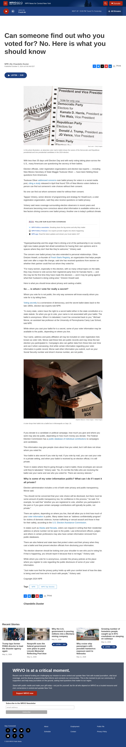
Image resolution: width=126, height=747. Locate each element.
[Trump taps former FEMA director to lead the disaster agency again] (13, 634)
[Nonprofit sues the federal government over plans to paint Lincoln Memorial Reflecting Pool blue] (38, 634)
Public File (100, 726)
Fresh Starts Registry (60, 257)
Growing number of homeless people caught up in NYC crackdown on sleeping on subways (112, 634)
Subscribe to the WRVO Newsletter (21, 703)
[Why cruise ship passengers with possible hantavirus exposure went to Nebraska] (87, 634)
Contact (73, 731)
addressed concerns (47, 180)
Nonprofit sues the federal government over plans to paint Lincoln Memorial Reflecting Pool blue (36, 649)
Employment (75, 726)
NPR (33, 587)
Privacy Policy (102, 731)
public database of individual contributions (67, 439)
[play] (6, 11)
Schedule (47, 731)
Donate (116, 3)
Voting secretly (30, 303)
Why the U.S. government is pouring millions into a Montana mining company (63, 632)
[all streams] (115, 11)
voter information (35, 516)
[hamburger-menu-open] (5, 3)
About (46, 726)
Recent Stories (11, 624)
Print (118, 65)
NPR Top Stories (47, 587)
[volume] (13, 11)
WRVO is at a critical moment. (41, 670)
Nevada (53, 528)
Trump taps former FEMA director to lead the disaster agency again (12, 647)
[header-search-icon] (105, 3)
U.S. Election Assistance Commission (69, 523)
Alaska (42, 528)
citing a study (34, 183)
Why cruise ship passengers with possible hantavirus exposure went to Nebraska (86, 649)
